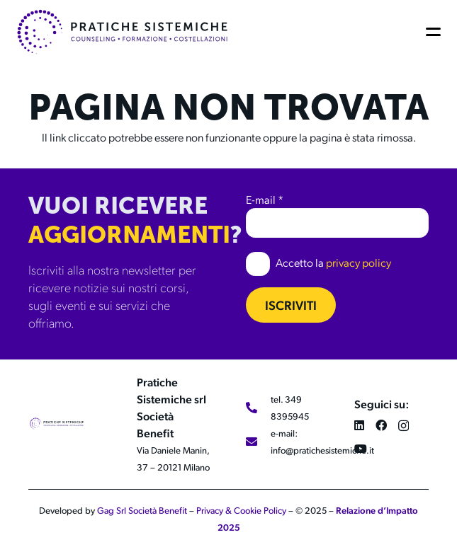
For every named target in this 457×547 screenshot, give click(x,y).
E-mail (264, 199)
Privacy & (215, 510)
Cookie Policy (260, 510)
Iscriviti (291, 304)
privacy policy (358, 262)
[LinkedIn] (359, 425)
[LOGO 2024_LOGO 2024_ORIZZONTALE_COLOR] (122, 32)
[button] (436, 32)
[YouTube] (360, 448)
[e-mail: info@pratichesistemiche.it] (258, 441)
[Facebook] (381, 425)
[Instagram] (403, 426)
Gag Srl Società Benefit (142, 510)
